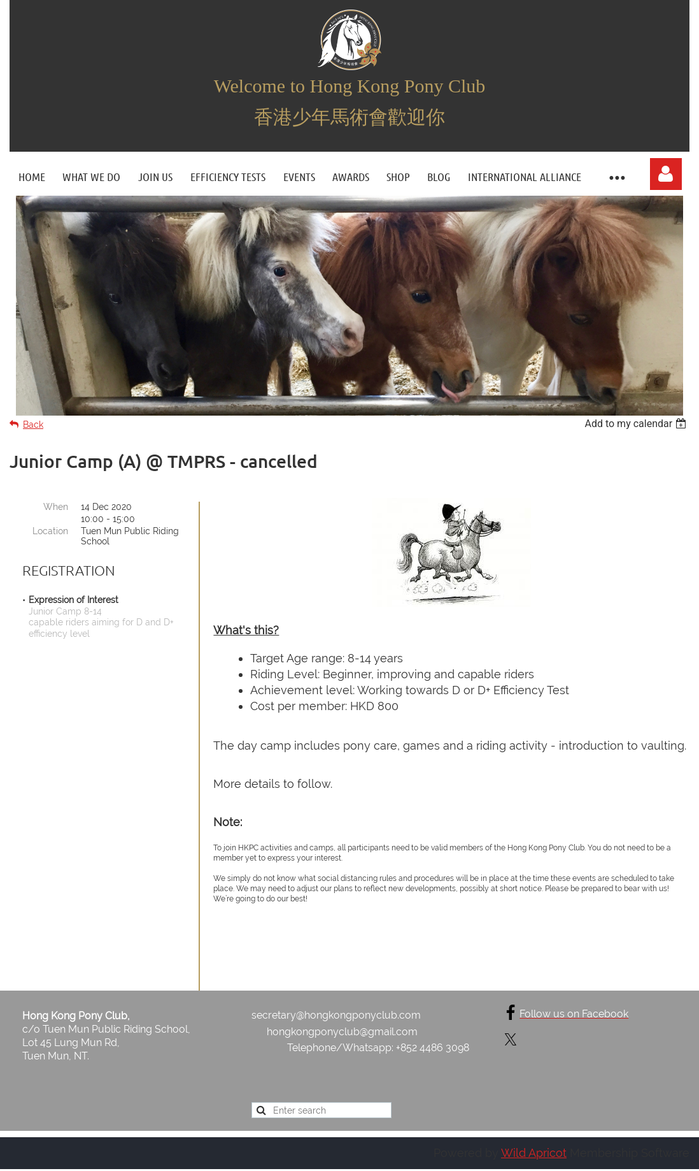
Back (33, 424)
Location (50, 531)
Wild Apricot (534, 1139)
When (55, 507)
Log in (666, 174)
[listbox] (636, 424)
